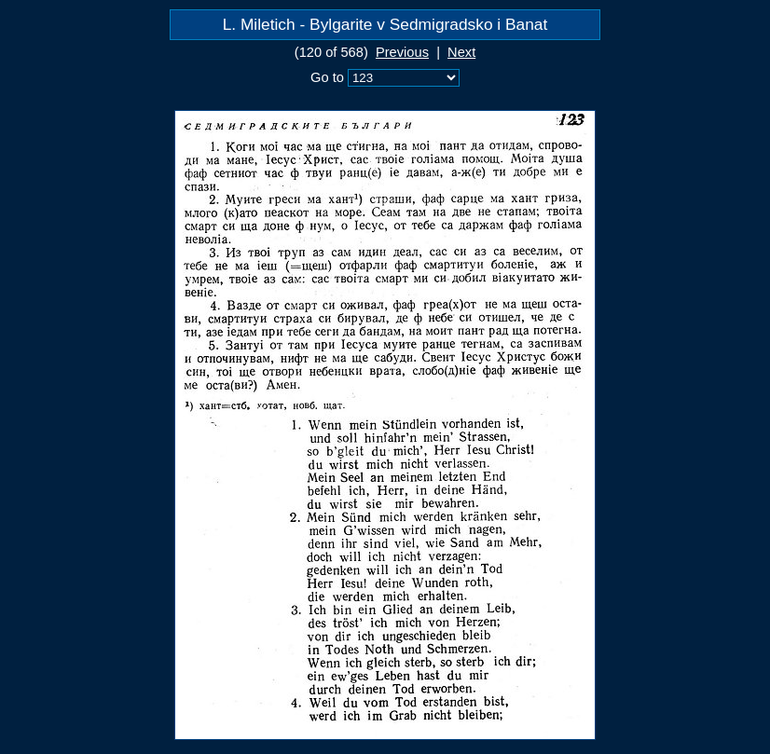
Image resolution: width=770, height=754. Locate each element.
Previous (402, 52)
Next (461, 52)
